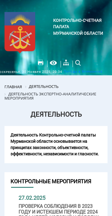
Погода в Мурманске (83, 72)
